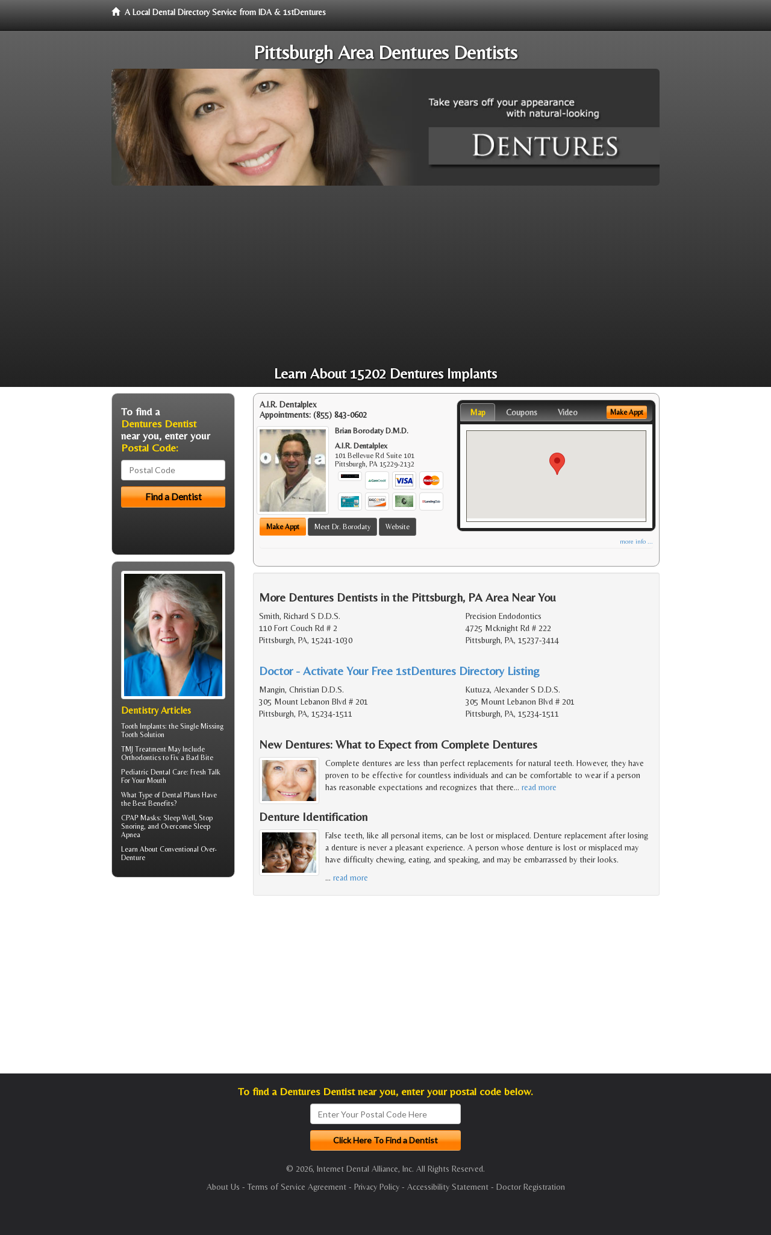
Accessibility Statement (448, 1187)
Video (568, 412)
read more (539, 787)
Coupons (521, 412)
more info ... (636, 541)
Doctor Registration (530, 1187)
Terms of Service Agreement (297, 1187)
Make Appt (282, 527)
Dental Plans (181, 795)
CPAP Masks (140, 818)
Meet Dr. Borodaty (342, 527)
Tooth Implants (143, 726)
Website (398, 527)
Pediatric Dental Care (154, 772)
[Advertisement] (385, 276)
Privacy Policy (376, 1187)
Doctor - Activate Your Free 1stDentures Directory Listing (399, 670)
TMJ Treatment (143, 749)
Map (477, 412)
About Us (223, 1187)
